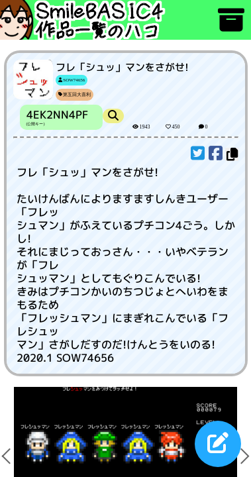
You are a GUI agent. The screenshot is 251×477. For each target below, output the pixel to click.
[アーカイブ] (231, 26)
